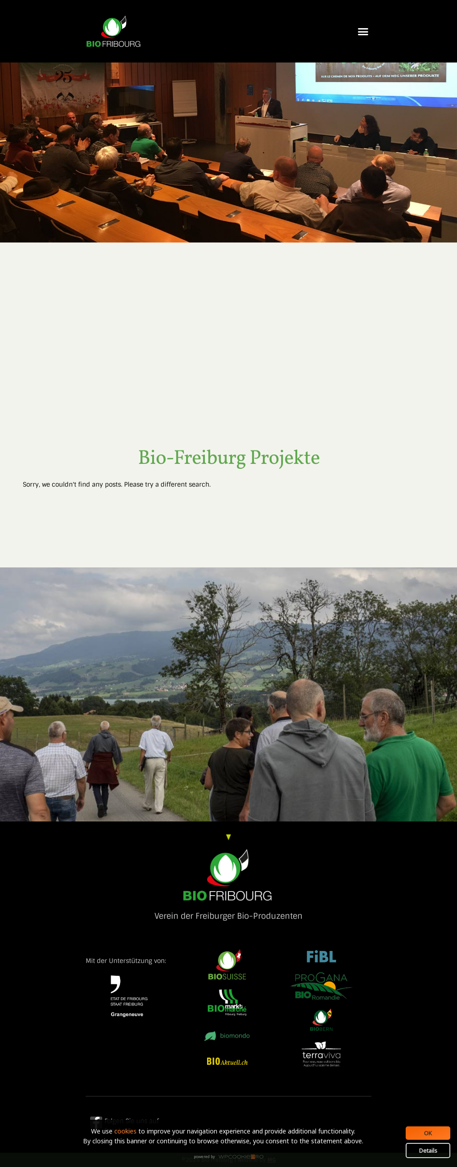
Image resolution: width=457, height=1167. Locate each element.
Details (428, 1150)
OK (428, 1133)
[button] (363, 31)
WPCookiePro (231, 1157)
